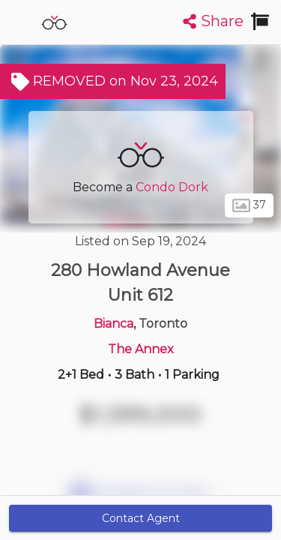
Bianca (113, 323)
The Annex (141, 349)
